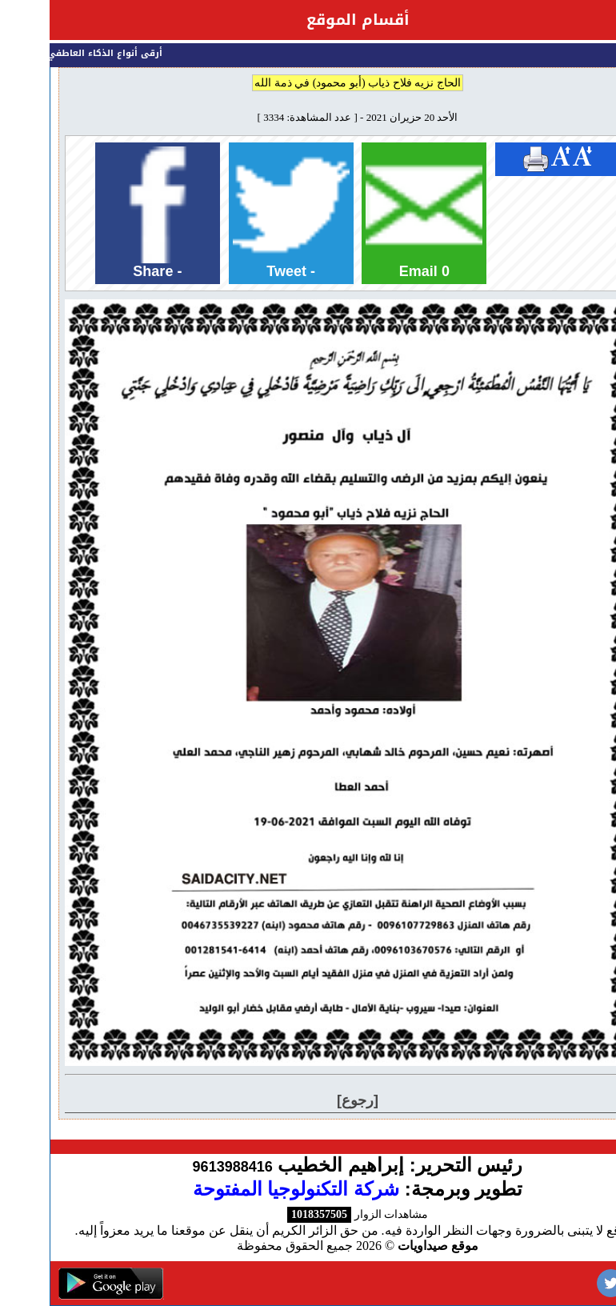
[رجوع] (308, 1100)
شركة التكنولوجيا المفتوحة (246, 1189)
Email (374, 212)
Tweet (241, 212)
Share (108, 212)
